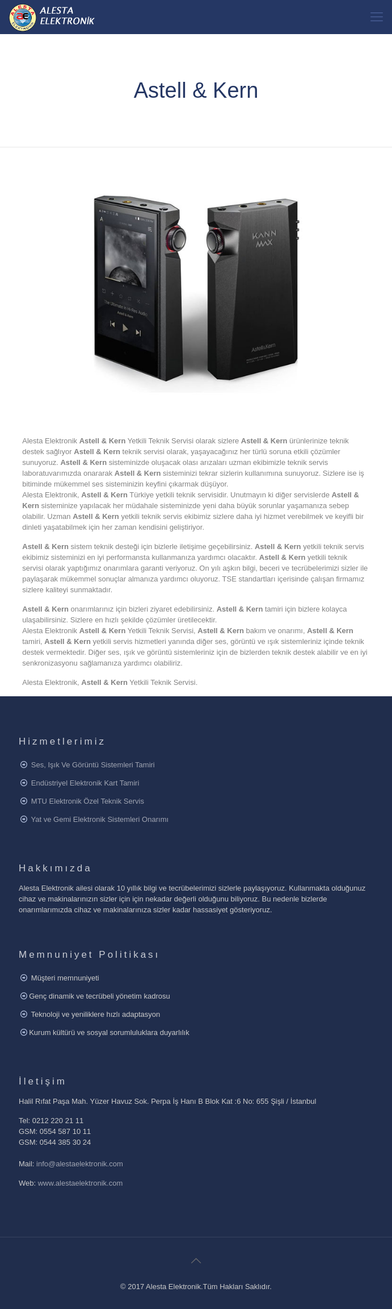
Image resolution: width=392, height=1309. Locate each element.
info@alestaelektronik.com (79, 1164)
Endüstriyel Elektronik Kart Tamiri (85, 783)
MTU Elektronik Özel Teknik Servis (87, 801)
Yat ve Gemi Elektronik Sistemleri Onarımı (100, 819)
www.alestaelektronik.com (80, 1183)
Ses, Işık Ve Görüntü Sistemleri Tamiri (93, 765)
